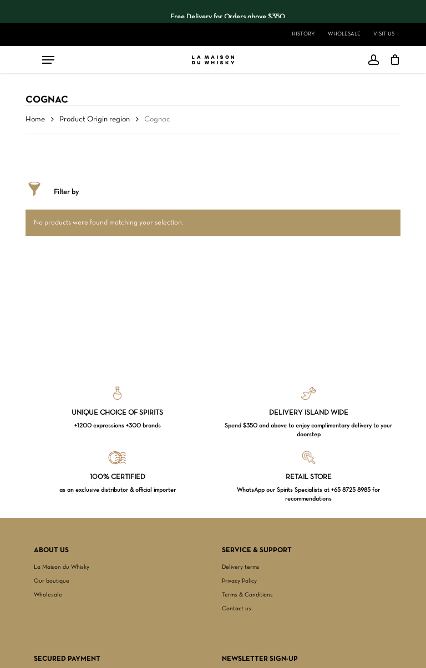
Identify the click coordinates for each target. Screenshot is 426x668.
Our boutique (51, 581)
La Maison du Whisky (61, 567)
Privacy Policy (239, 581)
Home (35, 119)
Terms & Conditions (247, 595)
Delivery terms (241, 567)
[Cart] (392, 60)
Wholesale (48, 595)
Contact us (236, 608)
